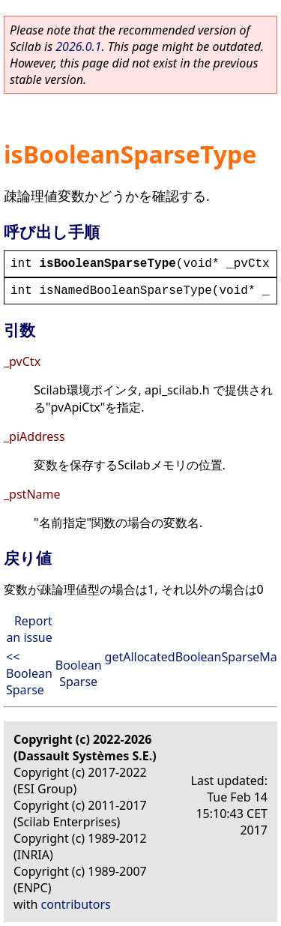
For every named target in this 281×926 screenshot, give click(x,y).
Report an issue (29, 629)
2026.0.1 (78, 46)
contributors (76, 904)
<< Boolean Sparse (29, 673)
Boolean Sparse (78, 673)
